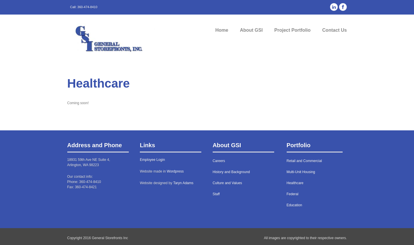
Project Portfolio (292, 30)
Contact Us (334, 30)
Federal (293, 194)
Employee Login (152, 160)
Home (221, 30)
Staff (216, 194)
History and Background (231, 172)
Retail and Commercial (304, 161)
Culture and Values (227, 183)
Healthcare (295, 183)
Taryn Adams (183, 183)
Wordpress (175, 171)
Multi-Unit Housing (301, 172)
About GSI (251, 30)
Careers (219, 161)
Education (294, 205)
